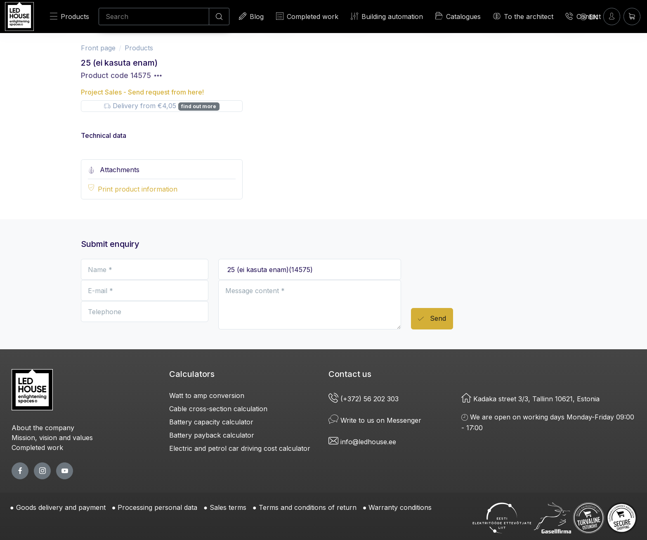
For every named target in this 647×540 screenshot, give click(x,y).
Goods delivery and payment (61, 507)
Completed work (307, 16)
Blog (251, 16)
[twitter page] (42, 470)
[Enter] (611, 16)
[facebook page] (20, 470)
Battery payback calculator (211, 435)
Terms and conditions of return (308, 507)
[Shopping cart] (631, 16)
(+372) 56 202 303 (364, 399)
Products (69, 16)
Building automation (387, 16)
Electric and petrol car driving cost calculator (239, 448)
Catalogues (458, 16)
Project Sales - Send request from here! (142, 92)
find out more (198, 106)
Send (432, 319)
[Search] (154, 16)
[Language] (589, 16)
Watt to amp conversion (206, 395)
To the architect (523, 16)
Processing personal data (157, 507)
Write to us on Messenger (374, 420)
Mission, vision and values (52, 437)
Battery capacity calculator (211, 422)
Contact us (349, 374)
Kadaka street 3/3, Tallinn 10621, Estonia (530, 399)
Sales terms (228, 507)
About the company (43, 428)
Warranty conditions (400, 507)
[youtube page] (64, 470)
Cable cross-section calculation (218, 409)
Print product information (137, 189)
